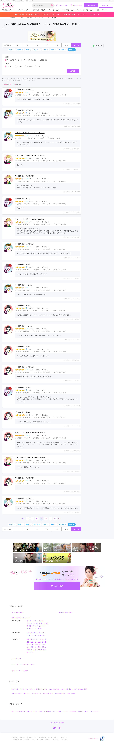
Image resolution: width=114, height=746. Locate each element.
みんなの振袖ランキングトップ (21, 617)
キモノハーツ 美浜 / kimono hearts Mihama (30, 133)
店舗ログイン (55, 739)
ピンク (41, 621)
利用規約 (26, 739)
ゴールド (35, 626)
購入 (37, 66)
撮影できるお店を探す (39, 10)
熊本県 (20, 50)
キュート (41, 632)
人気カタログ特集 (53, 689)
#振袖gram (73, 711)
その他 (40, 628)
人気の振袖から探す (24, 10)
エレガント (34, 632)
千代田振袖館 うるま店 (23, 285)
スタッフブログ (33, 737)
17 (37, 518)
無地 (28, 639)
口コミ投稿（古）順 (28, 60)
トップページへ (110, 0)
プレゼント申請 (61, 5)
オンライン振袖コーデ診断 (69, 689)
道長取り (29, 649)
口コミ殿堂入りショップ (27, 664)
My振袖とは (23, 737)
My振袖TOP (15, 737)
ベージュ (35, 621)
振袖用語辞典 (42, 737)
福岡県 (12, 50)
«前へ (23, 518)
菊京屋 (40, 711)
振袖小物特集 (71, 693)
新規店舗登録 (64, 739)
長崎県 (29, 50)
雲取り (44, 647)
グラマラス (35, 635)
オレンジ (29, 623)
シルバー (41, 626)
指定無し (8, 66)
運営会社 (47, 739)
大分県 (45, 50)
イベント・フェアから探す (84, 10)
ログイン (105, 5)
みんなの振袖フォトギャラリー (21, 693)
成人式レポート (36, 693)
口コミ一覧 (15, 664)
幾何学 (40, 649)
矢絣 (34, 649)
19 (46, 518)
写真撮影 (28, 66)
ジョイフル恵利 (94, 711)
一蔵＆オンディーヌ (62, 711)
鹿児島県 (62, 50)
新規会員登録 (90, 5)
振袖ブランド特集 (41, 689)
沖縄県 (71, 50)
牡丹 (28, 642)
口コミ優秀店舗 (82, 689)
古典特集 (32, 689)
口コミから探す (53, 10)
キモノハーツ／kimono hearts (20, 711)
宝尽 (32, 647)
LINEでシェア (97, 46)
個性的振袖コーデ (48, 693)
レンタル (18, 66)
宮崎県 (54, 50)
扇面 (36, 644)
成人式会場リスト (17, 739)
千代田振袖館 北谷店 (22, 198)
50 (55, 518)
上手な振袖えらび (60, 693)
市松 (44, 649)
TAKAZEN (34, 711)
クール (29, 635)
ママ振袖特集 (24, 689)
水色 (40, 623)
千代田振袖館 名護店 (22, 346)
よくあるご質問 (76, 5)
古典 (28, 632)
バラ (32, 642)
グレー (29, 628)
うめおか (80, 711)
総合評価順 (42, 60)
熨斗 (28, 647)
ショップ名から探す (67, 10)
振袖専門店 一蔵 (49, 711)
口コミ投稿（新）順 (12, 60)
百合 (39, 642)
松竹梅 (31, 644)
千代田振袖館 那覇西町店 (24, 90)
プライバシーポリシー (37, 739)
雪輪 (39, 647)
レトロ (42, 635)
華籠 (43, 644)
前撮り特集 (15, 689)
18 (41, 518)
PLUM (86, 711)
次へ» (59, 518)
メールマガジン (63, 737)
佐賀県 (37, 50)
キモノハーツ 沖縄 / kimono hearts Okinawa (30, 155)
